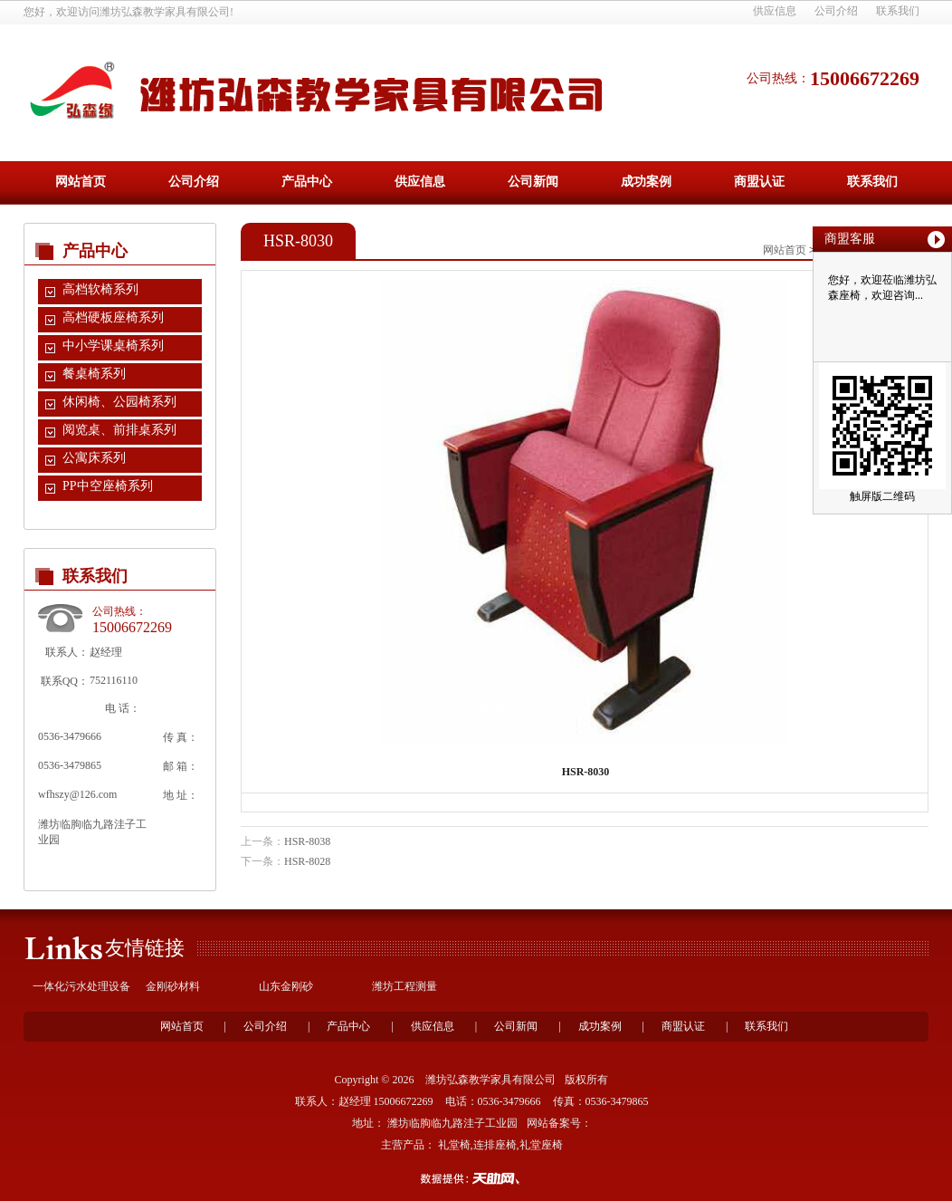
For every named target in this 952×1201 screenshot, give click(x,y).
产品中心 (306, 181)
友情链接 (145, 948)
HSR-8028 (307, 861)
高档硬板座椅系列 (113, 317)
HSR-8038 (307, 841)
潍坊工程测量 (404, 986)
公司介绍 (836, 11)
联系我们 (897, 11)
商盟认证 (759, 181)
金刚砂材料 (173, 986)
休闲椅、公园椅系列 (119, 401)
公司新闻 (533, 181)
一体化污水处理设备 (81, 986)
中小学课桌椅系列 (113, 345)
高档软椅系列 (100, 289)
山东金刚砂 (286, 986)
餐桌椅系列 (94, 373)
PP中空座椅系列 (107, 486)
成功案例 (646, 181)
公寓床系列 (94, 458)
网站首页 (80, 181)
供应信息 (774, 11)
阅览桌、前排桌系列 (119, 430)
